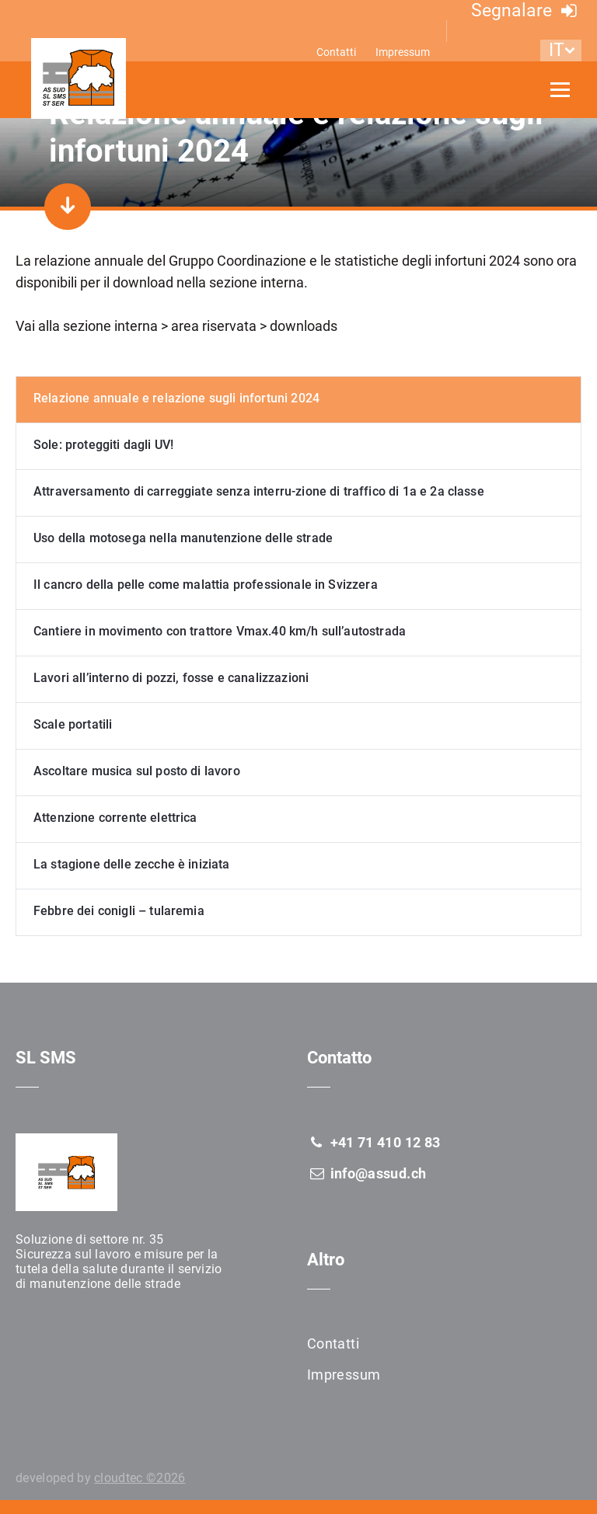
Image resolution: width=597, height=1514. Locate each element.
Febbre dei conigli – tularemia (118, 910)
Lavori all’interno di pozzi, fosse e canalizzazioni (171, 677)
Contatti (336, 52)
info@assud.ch (366, 1173)
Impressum (402, 52)
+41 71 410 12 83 (373, 1142)
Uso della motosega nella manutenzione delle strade (183, 538)
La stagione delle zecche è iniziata (131, 864)
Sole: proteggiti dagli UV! (103, 444)
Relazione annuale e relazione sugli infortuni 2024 (176, 398)
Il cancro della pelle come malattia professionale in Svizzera (205, 584)
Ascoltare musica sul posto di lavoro (136, 771)
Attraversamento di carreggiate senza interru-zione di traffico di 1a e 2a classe (258, 491)
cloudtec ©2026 (139, 1477)
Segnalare (526, 10)
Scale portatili (72, 724)
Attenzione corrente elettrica (115, 817)
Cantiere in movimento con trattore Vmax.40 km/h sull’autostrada (219, 631)
